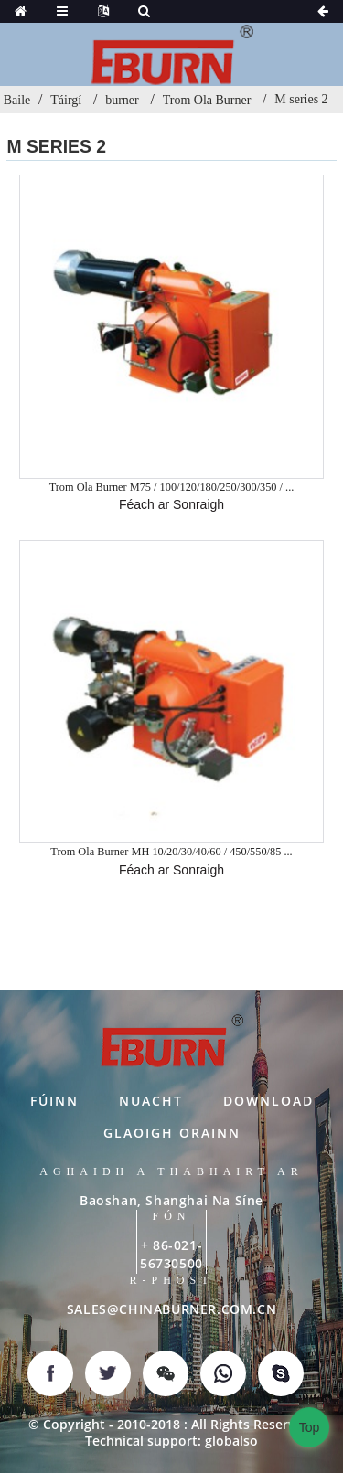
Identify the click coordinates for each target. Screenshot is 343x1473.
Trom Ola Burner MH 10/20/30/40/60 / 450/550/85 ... (171, 851)
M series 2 (300, 99)
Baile (17, 100)
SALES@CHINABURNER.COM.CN (171, 1309)
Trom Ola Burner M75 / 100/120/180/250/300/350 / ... (172, 487)
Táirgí (65, 100)
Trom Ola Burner (207, 100)
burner (122, 100)
